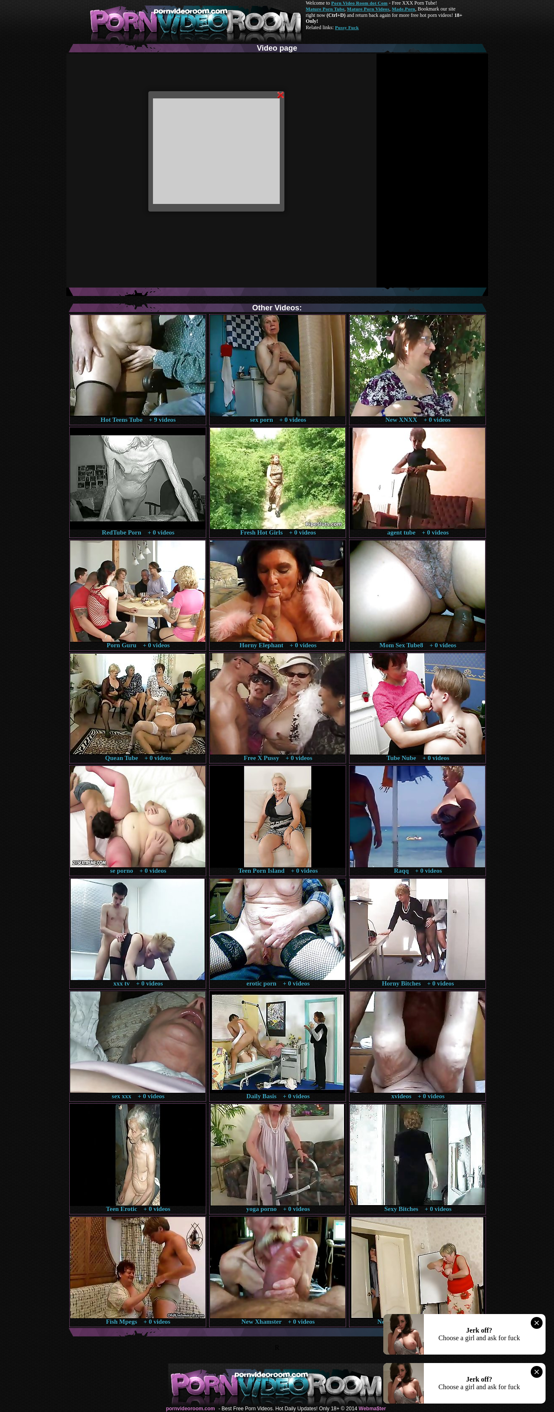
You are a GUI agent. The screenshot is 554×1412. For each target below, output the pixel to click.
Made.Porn (403, 8)
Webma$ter (372, 1409)
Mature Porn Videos (368, 8)
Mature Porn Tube (325, 8)
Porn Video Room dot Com (359, 2)
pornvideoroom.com (190, 1409)
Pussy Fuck (347, 27)
